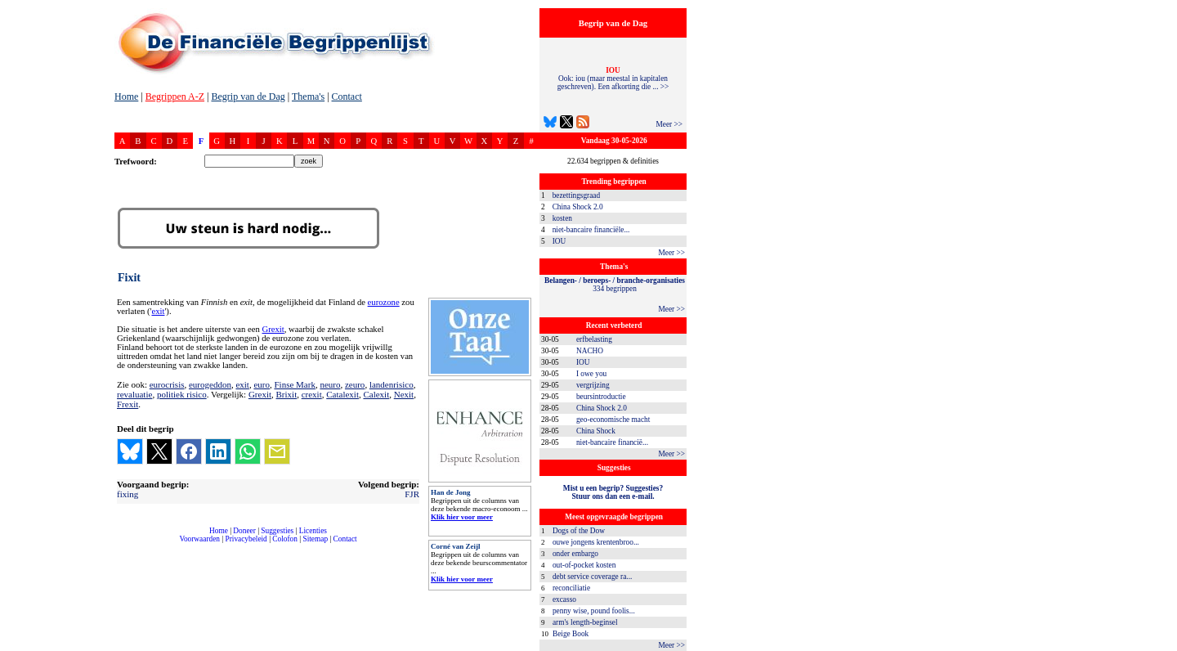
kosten (562, 218)
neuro (330, 384)
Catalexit (342, 394)
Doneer (244, 531)
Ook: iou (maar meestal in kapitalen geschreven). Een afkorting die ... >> (613, 78)
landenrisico (391, 384)
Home (126, 96)
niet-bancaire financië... (612, 442)
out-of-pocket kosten (584, 565)
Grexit (273, 329)
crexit (312, 394)
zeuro (355, 384)
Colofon (285, 539)
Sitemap (315, 539)
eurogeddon (210, 384)
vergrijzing (593, 385)
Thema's (308, 96)
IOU (559, 241)
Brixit (287, 394)
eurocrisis (167, 384)
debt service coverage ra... (592, 576)
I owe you (591, 374)
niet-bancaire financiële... (591, 230)
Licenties (313, 531)
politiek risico (182, 394)
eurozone (384, 302)
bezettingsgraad (577, 195)
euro (261, 384)
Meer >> (669, 124)
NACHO (589, 351)
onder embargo (575, 554)
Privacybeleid (246, 539)
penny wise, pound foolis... (594, 611)
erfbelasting (594, 339)
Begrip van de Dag (247, 96)
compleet (123, 545)
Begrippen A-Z (174, 96)
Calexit (376, 394)
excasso (564, 599)
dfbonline (1161, 646)
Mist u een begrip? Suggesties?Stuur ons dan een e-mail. (613, 492)
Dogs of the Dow (579, 531)
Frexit (127, 404)
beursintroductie (601, 397)
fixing (127, 494)
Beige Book (570, 634)
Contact (347, 96)
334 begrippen (614, 284)
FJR (412, 494)
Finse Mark (294, 384)
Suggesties (277, 531)
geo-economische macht (613, 419)
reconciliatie (571, 588)
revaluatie (134, 394)
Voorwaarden (199, 539)
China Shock (595, 431)
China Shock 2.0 (578, 207)
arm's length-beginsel (585, 622)
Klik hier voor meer (462, 517)
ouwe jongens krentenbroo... (596, 542)
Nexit (404, 394)
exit (157, 311)
